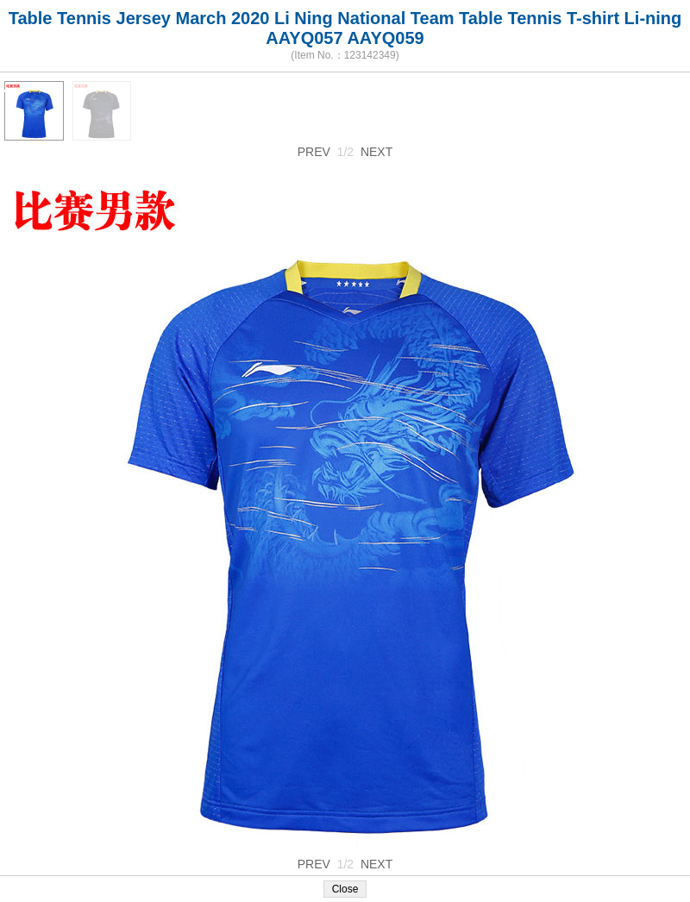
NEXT (376, 152)
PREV (314, 152)
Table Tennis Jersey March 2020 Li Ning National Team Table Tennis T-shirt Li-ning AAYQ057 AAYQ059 (345, 28)
